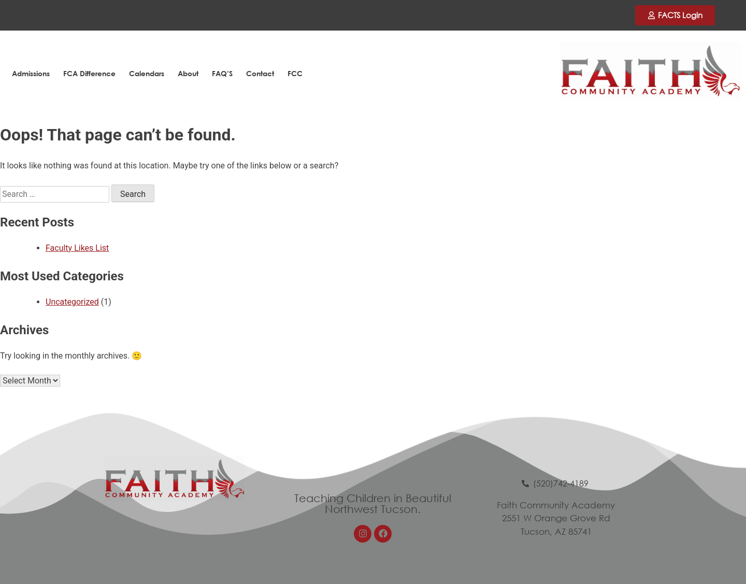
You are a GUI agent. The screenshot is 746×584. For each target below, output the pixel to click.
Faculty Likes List (77, 248)
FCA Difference (89, 73)
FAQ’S (222, 73)
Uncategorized (72, 302)
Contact (260, 73)
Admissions (31, 73)
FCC (295, 73)
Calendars (146, 73)
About (188, 73)
